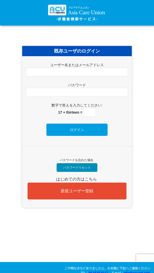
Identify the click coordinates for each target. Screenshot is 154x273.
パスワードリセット (77, 167)
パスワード (77, 85)
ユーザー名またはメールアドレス (77, 65)
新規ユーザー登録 (77, 191)
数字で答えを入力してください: (77, 105)
